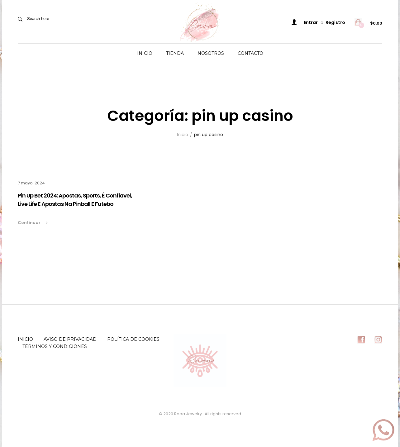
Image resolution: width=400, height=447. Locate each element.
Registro (335, 22)
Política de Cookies (133, 339)
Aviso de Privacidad (70, 339)
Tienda (175, 53)
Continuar (29, 223)
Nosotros (211, 53)
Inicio (144, 53)
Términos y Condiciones (54, 346)
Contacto (250, 53)
